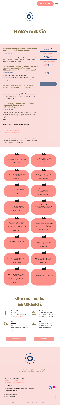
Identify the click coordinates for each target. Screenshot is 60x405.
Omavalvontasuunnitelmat (11, 395)
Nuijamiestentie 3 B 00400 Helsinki (14, 380)
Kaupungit (8, 393)
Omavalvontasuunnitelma (11, 390)
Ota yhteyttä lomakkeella (17, 316)
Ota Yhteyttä (48, 84)
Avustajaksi (18, 370)
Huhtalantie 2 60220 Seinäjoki (12, 384)
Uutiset (37, 370)
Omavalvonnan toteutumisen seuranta (14, 398)
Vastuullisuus (31, 372)
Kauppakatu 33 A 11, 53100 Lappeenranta (15, 382)
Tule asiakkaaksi (44, 339)
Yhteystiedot (39, 372)
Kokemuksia (24, 388)
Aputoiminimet (31, 388)
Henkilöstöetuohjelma (28, 370)
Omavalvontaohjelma (10, 396)
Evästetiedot (17, 388)
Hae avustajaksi (16, 339)
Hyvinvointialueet (22, 372)
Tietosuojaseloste (9, 388)
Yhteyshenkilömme (46, 370)
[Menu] (56, 3)
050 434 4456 (45, 3)
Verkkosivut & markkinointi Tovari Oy (39, 403)
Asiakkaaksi (11, 370)
